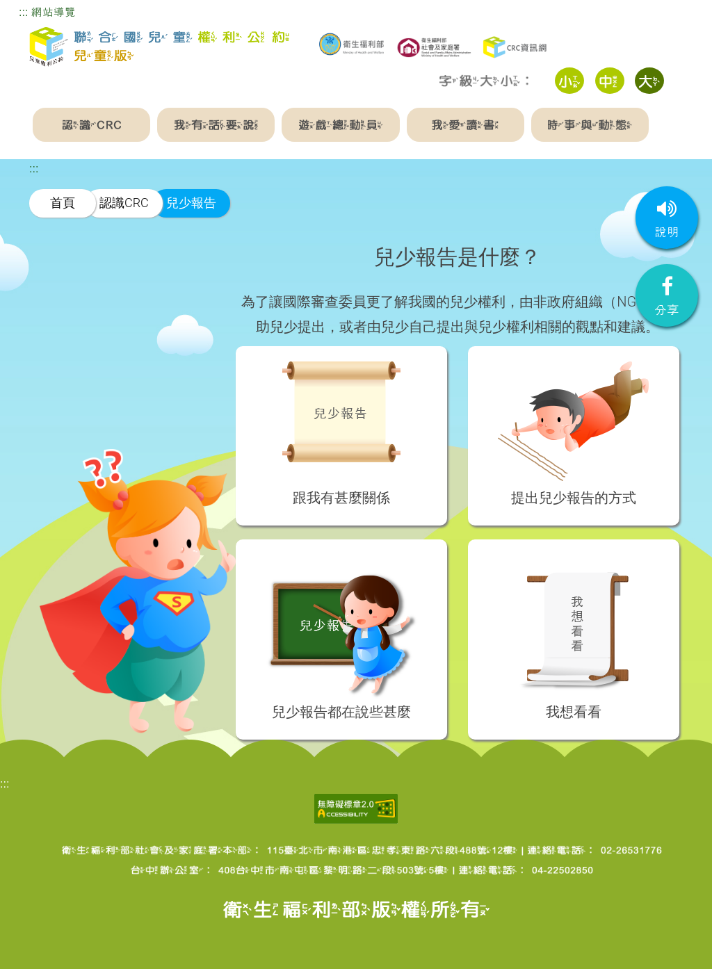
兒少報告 (191, 202)
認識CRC (124, 202)
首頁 (62, 202)
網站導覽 (53, 12)
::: (23, 12)
